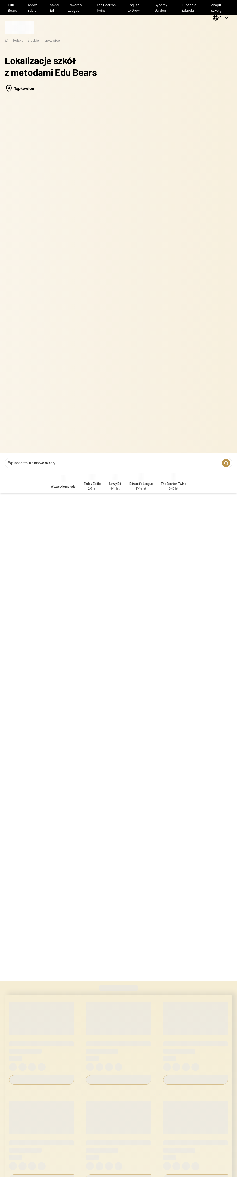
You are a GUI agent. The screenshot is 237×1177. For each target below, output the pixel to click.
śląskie (33, 40)
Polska (18, 40)
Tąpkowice (51, 40)
